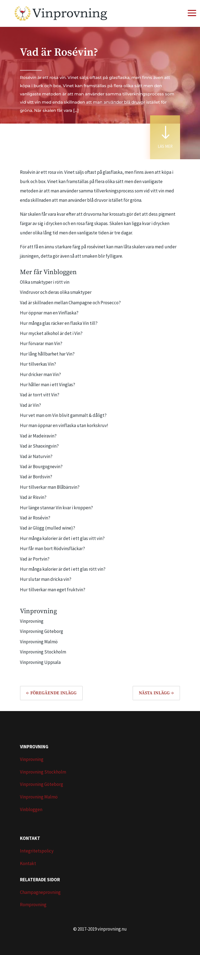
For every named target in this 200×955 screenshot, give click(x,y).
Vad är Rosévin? (35, 518)
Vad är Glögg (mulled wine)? (47, 528)
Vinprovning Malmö (39, 642)
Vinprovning (31, 621)
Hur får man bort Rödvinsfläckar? (52, 548)
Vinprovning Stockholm (43, 652)
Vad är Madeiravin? (38, 436)
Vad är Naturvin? (36, 456)
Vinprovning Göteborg (41, 631)
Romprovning (33, 905)
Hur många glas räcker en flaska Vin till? (59, 323)
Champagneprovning (40, 892)
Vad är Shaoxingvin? (39, 446)
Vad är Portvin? (34, 559)
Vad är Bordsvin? (36, 477)
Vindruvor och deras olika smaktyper (56, 292)
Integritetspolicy (37, 851)
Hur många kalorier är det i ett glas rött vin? (62, 569)
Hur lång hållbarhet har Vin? (47, 354)
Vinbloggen (31, 809)
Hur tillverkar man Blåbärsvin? (50, 487)
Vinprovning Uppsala (40, 662)
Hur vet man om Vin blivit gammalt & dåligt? (63, 415)
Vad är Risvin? (33, 497)
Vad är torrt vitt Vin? (39, 395)
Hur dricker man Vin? (40, 374)
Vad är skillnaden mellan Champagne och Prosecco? (70, 303)
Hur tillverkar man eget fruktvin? (52, 590)
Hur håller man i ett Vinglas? (47, 385)
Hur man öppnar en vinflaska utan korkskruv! (64, 425)
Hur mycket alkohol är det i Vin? (51, 333)
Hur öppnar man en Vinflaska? (49, 313)
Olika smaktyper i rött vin (44, 282)
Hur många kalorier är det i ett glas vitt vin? (62, 538)
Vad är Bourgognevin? (41, 467)
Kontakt (28, 863)
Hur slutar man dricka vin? (45, 579)
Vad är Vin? (30, 405)
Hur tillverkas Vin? (38, 364)
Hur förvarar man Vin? (41, 343)
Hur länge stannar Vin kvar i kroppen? (56, 508)
